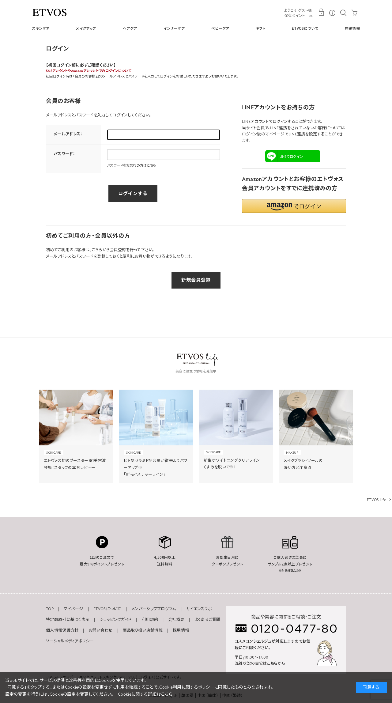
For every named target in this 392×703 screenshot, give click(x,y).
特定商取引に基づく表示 (67, 619)
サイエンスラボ (199, 609)
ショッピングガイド (116, 619)
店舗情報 (352, 28)
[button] (294, 206)
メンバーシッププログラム (153, 609)
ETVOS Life (376, 500)
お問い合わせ (101, 630)
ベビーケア (220, 28)
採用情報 (181, 630)
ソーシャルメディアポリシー (70, 641)
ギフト (260, 28)
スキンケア (41, 28)
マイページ (73, 609)
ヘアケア (130, 28)
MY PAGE (321, 12)
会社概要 (176, 619)
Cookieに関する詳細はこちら (145, 694)
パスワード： (64, 154)
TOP (50, 609)
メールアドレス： (68, 134)
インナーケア (174, 28)
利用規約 (150, 619)
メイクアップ (86, 28)
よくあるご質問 (208, 619)
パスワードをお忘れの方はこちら (131, 166)
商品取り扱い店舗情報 (143, 630)
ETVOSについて (305, 28)
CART (354, 12)
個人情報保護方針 (62, 630)
